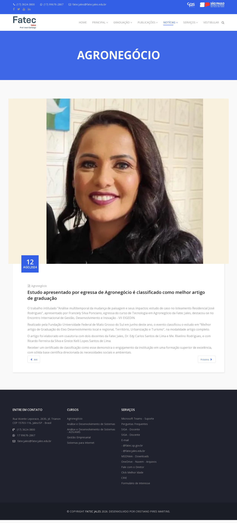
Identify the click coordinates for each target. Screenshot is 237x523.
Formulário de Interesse (135, 486)
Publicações (146, 22)
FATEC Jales (93, 514)
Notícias (169, 22)
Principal (98, 22)
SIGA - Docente (130, 432)
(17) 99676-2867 (55, 4)
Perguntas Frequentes (134, 427)
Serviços (189, 22)
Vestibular (211, 22)
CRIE (124, 481)
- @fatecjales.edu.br (133, 454)
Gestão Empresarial (79, 440)
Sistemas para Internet (80, 445)
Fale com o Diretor (132, 470)
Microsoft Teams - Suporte (137, 421)
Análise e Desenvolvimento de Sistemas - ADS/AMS (91, 434)
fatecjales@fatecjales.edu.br (92, 4)
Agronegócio (43, 279)
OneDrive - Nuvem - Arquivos (139, 464)
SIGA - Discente (130, 437)
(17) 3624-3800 (26, 4)
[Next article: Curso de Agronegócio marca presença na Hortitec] (202, 357)
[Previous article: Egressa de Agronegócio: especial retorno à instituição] (38, 357)
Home (83, 22)
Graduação (121, 22)
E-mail (125, 443)
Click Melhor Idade (132, 475)
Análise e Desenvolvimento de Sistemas (91, 427)
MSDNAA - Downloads (135, 459)
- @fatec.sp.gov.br (132, 448)
